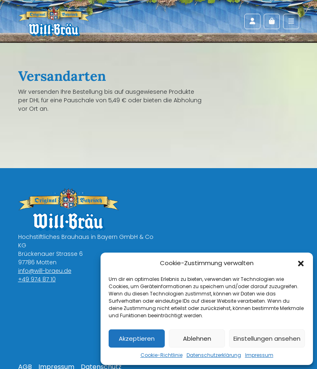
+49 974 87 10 (37, 279)
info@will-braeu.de (44, 271)
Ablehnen (197, 338)
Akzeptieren (137, 338)
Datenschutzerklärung (214, 355)
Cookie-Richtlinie (162, 355)
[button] (301, 263)
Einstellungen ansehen (266, 338)
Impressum (259, 355)
